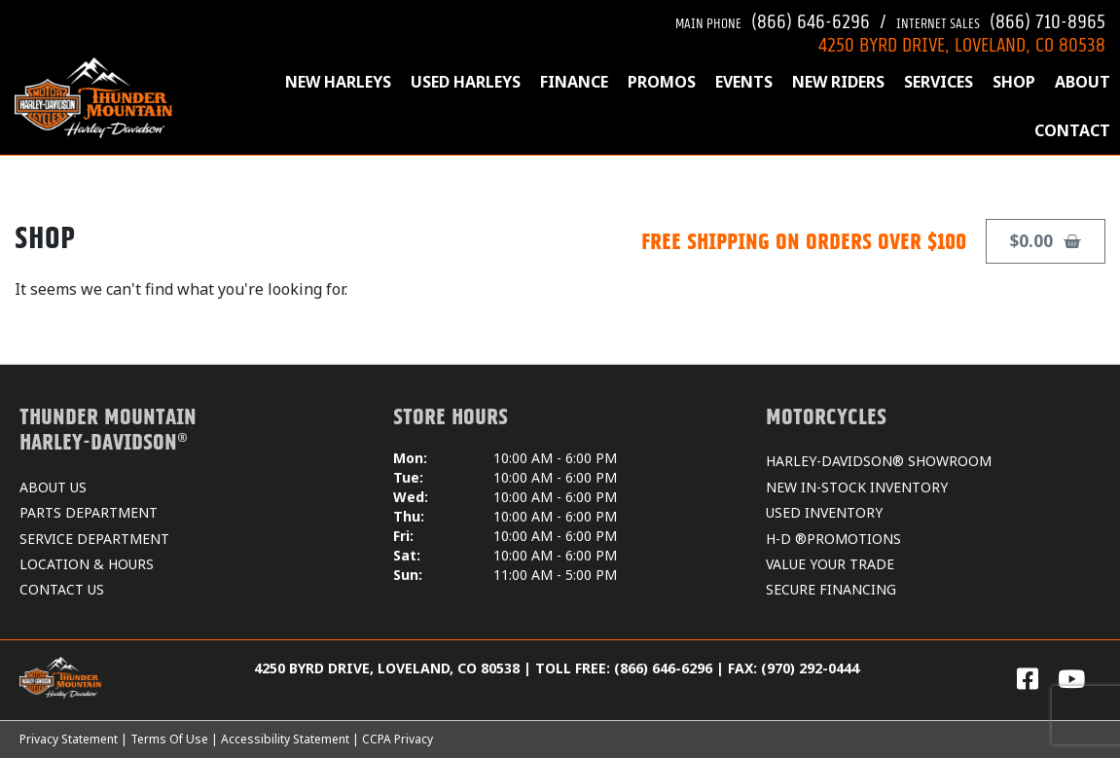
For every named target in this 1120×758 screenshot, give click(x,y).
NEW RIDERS (838, 81)
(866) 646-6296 (772, 19)
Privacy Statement (68, 739)
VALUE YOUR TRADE (830, 564)
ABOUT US (53, 487)
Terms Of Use (169, 739)
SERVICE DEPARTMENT (94, 538)
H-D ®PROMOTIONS (833, 538)
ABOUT (1082, 81)
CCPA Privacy (397, 739)
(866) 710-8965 (1000, 19)
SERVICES (938, 81)
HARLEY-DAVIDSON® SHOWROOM (879, 460)
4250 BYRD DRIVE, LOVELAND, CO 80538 (961, 42)
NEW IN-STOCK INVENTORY (857, 487)
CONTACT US (61, 589)
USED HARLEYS (466, 81)
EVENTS (744, 81)
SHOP (1014, 81)
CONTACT (1072, 130)
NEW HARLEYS (338, 81)
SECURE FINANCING (831, 589)
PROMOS (662, 81)
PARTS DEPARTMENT (88, 512)
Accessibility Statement (285, 739)
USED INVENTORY (824, 512)
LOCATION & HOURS (86, 564)
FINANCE (574, 81)
